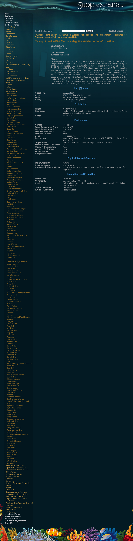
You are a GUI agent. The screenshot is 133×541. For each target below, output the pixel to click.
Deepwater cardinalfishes (17, 191)
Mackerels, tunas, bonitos (17, 280)
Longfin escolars (13, 275)
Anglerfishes (11, 27)
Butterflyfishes (13, 147)
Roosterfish (12, 339)
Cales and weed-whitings (17, 149)
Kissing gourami (13, 255)
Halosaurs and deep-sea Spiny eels (18, 66)
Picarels (10, 315)
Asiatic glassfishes (14, 111)
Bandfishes (11, 118)
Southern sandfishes (15, 399)
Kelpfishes (11, 253)
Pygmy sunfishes (13, 477)
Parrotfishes (12, 306)
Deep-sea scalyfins (14, 189)
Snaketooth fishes (14, 390)
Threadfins (11, 439)
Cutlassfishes (12, 182)
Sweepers (11, 424)
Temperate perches (14, 430)
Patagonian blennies (15, 308)
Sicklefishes (12, 370)
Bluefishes (11, 138)
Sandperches (12, 359)
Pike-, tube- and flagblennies (18, 317)
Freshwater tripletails (15, 218)
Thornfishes (12, 432)
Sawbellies (10, 481)
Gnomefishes (12, 224)
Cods (8, 49)
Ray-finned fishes (12, 25)
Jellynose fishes (12, 72)
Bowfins (9, 38)
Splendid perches (14, 408)
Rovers (10, 344)
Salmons (9, 479)
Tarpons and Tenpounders (16, 499)
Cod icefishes (12, 169)
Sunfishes (11, 415)
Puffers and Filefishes (14, 474)
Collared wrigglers (14, 171)
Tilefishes (11, 443)
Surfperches (12, 417)
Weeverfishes (12, 452)
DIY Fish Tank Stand (12, 519)
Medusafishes (12, 286)
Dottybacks (11, 196)
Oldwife (10, 304)
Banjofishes (12, 120)
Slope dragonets (13, 379)
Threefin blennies (14, 441)
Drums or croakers (14, 202)
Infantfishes (12, 244)
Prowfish (10, 326)
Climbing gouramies (15, 162)
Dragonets (11, 198)
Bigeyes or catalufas (15, 134)
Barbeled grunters (14, 122)
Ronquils (10, 337)
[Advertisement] (82, 21)
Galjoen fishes (12, 222)
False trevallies (13, 213)
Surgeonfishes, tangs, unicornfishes (15, 420)
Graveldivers (12, 233)
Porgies (10, 322)
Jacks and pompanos (15, 246)
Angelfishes (12, 96)
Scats (9, 362)
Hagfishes (9, 16)
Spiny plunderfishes (15, 406)
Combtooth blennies (15, 173)
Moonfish (11, 291)
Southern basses (14, 397)
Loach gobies (12, 271)
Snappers (11, 393)
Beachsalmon (12, 131)
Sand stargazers (13, 350)
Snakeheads (12, 388)
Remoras (10, 335)
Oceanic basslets (14, 302)
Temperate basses (14, 428)
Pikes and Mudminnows (15, 466)
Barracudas (11, 127)
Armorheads (12, 105)
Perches (10, 313)
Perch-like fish (11, 91)
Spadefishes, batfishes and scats (18, 403)
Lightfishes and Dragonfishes (17, 78)
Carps (8, 41)
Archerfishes (12, 100)
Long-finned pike (14, 273)
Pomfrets (10, 319)
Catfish (9, 43)
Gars (8, 60)
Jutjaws (10, 251)
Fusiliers (10, 220)
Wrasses (10, 459)
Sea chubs (11, 368)
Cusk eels (9, 52)
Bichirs (8, 32)
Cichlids (10, 160)
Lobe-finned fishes (12, 514)
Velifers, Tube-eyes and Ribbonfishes (15, 509)
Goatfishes (11, 227)
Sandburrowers (13, 353)
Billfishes (10, 136)
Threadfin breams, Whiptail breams (17, 436)
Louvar (10, 277)
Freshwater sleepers (15, 215)
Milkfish (9, 85)
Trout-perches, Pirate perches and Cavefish (19, 504)
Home (7, 14)
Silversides (10, 485)
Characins (10, 45)
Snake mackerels (13, 386)
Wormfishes (12, 457)
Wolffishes (11, 454)
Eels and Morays (12, 56)
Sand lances (12, 348)
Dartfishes (11, 187)
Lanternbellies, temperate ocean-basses (17, 263)
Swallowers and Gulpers (15, 497)
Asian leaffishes (13, 107)
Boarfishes (11, 140)
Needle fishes (11, 89)
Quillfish (10, 328)
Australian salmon (14, 114)
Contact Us (9, 523)
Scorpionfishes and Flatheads (17, 483)
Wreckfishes (12, 461)
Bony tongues (11, 36)
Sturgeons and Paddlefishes (17, 494)
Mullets (8, 87)
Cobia (9, 167)
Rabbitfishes (12, 331)
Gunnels (10, 240)
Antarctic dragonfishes (16, 98)
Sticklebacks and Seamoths (17, 492)
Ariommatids (12, 103)
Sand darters (12, 346)
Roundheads (12, 342)
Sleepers (10, 373)
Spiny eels (10, 490)
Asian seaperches (14, 109)
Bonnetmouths (13, 142)
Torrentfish (11, 446)
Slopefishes (12, 381)
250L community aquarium (15, 521)
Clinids (9, 165)
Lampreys (8, 21)
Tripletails (11, 448)
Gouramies (11, 231)
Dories (8, 54)
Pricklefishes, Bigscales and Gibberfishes (17, 471)
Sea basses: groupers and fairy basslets (19, 365)
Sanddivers (11, 355)
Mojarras (10, 288)
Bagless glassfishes (15, 116)
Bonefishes (10, 34)
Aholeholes (11, 94)
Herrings (9, 69)
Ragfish (10, 333)
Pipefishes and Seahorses (16, 468)
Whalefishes (11, 512)
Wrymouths (11, 463)
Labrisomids (12, 260)
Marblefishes (12, 284)
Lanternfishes (11, 76)
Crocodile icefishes (14, 178)
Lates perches (12, 266)
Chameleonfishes (14, 158)
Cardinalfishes (13, 151)
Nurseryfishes (12, 300)
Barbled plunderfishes (16, 125)
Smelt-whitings (13, 384)
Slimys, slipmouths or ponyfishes (15, 376)
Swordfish (11, 426)
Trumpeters (11, 450)
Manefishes (11, 282)
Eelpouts (10, 207)
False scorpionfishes (15, 211)
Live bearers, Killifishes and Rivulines (16, 82)
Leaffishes (11, 269)
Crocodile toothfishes (15, 180)
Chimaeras (9, 18)
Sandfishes (11, 357)
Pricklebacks (12, 324)
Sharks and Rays (11, 23)
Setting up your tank (13, 516)
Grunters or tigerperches (17, 235)
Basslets (10, 129)
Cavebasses (12, 156)
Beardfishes (10, 30)
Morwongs (11, 297)
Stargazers (11, 412)
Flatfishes (10, 58)
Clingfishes (10, 47)
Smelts (8, 488)
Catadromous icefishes (16, 153)
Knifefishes (10, 74)
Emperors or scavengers (16, 209)
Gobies (10, 229)
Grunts (10, 238)
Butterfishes (12, 145)
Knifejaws (11, 257)
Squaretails (11, 410)
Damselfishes (12, 184)
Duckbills (10, 204)
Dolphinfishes (12, 193)
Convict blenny (13, 176)
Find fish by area (116, 31)
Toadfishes (10, 501)
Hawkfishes (11, 242)
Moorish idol (12, 295)
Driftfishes (11, 200)
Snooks (10, 395)
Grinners (9, 63)
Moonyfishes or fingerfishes (18, 293)
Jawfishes (11, 249)
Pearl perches (12, 311)
